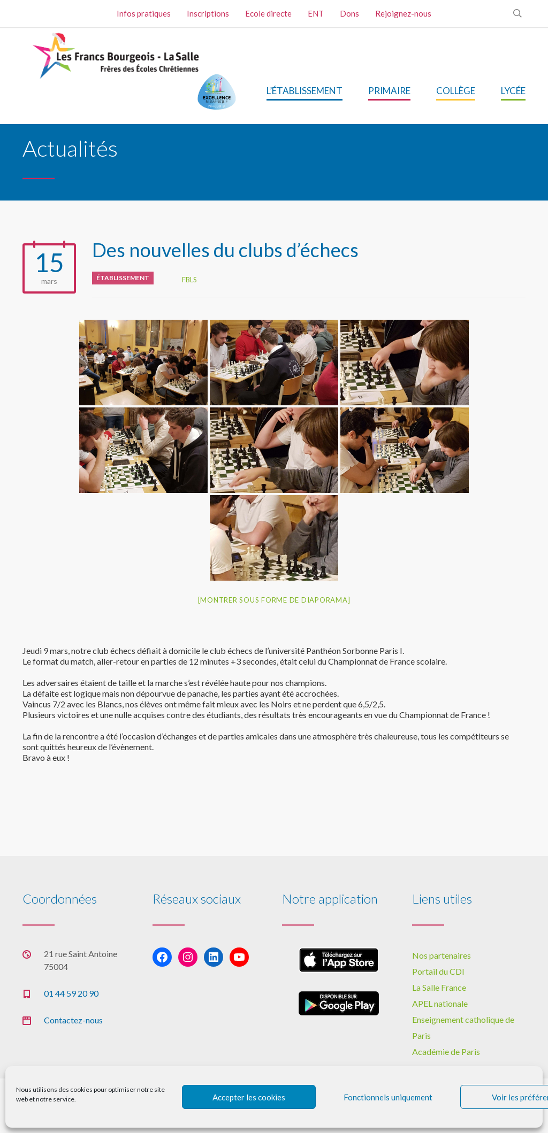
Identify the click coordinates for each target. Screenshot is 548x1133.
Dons (349, 13)
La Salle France (439, 987)
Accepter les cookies (248, 1097)
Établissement (122, 278)
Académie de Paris (446, 1051)
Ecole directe (268, 13)
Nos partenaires (441, 955)
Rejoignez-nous (403, 13)
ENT (316, 13)
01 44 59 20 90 (71, 993)
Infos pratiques (144, 13)
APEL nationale (440, 1003)
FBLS (189, 279)
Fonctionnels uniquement (388, 1097)
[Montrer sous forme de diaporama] (274, 600)
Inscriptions (208, 13)
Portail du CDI (438, 971)
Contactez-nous (73, 1020)
